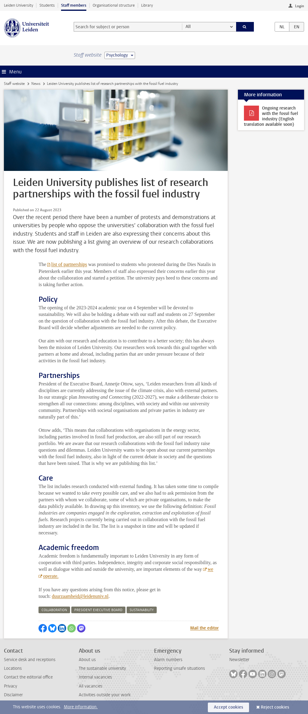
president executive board (98, 610)
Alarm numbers (168, 660)
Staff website (14, 83)
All (188, 26)
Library (147, 5)
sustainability (142, 610)
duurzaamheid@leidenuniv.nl (80, 596)
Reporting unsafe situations (179, 668)
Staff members (73, 5)
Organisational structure (114, 5)
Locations (13, 668)
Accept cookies (228, 707)
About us (87, 660)
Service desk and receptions (29, 660)
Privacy (10, 686)
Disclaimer (13, 695)
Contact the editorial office (28, 677)
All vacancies (90, 686)
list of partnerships (69, 264)
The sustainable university (102, 668)
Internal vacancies (95, 677)
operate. (50, 576)
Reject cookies (275, 707)
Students (47, 5)
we (210, 569)
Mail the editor (204, 628)
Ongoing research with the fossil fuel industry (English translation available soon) (271, 116)
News (35, 83)
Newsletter (239, 660)
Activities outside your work (105, 695)
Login (299, 6)
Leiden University (18, 5)
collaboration (54, 610)
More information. (81, 707)
